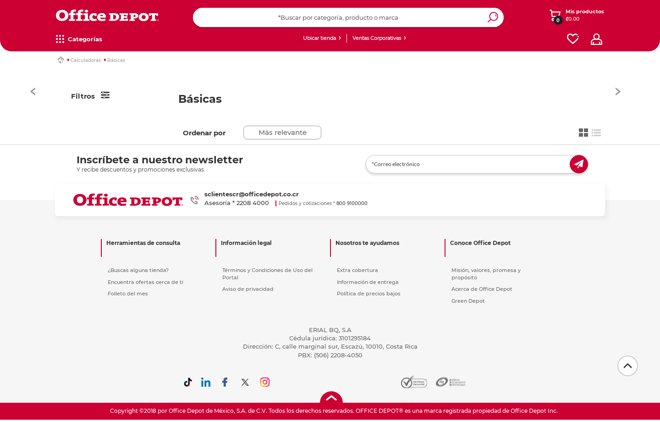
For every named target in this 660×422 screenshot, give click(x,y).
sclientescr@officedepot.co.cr (251, 194)
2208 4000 (252, 202)
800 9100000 (352, 203)
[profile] (596, 39)
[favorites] (573, 39)
